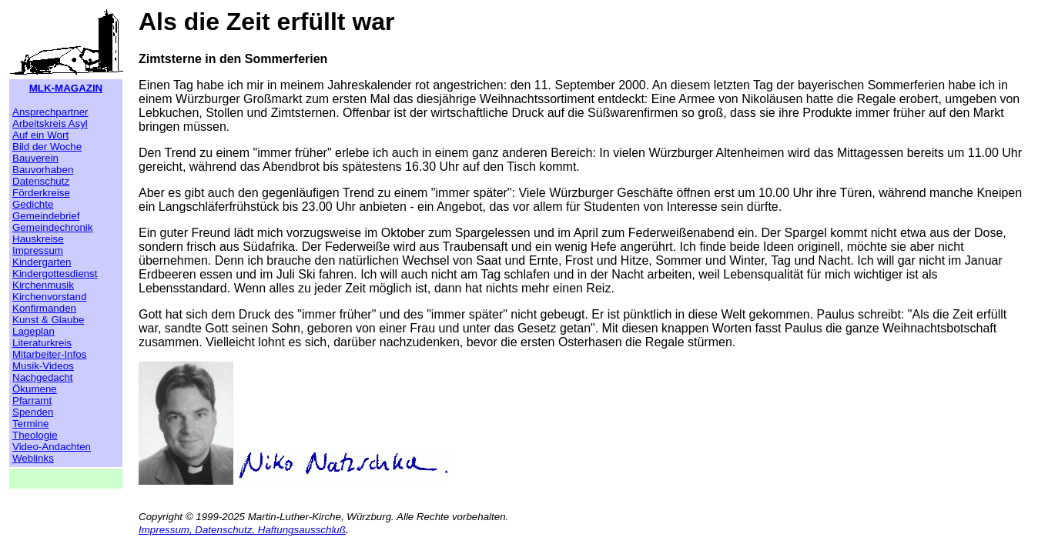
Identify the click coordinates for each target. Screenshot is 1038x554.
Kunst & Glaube (48, 319)
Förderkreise (41, 193)
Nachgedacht (42, 377)
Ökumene (34, 389)
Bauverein (35, 158)
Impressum (37, 250)
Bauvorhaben (42, 169)
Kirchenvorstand (49, 296)
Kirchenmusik (43, 285)
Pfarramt (32, 400)
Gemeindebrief (45, 216)
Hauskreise (38, 239)
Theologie (35, 435)
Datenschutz (40, 181)
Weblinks (33, 458)
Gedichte (32, 204)
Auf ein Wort (40, 135)
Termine (30, 423)
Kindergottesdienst (54, 273)
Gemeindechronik (52, 227)
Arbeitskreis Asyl (50, 123)
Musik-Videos (43, 366)
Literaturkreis (42, 343)
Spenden (32, 412)
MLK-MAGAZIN (66, 88)
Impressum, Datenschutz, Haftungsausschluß (242, 530)
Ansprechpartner (50, 112)
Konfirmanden (44, 308)
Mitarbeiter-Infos (49, 354)
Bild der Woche (47, 146)
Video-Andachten (51, 446)
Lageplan (33, 331)
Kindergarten (41, 262)
